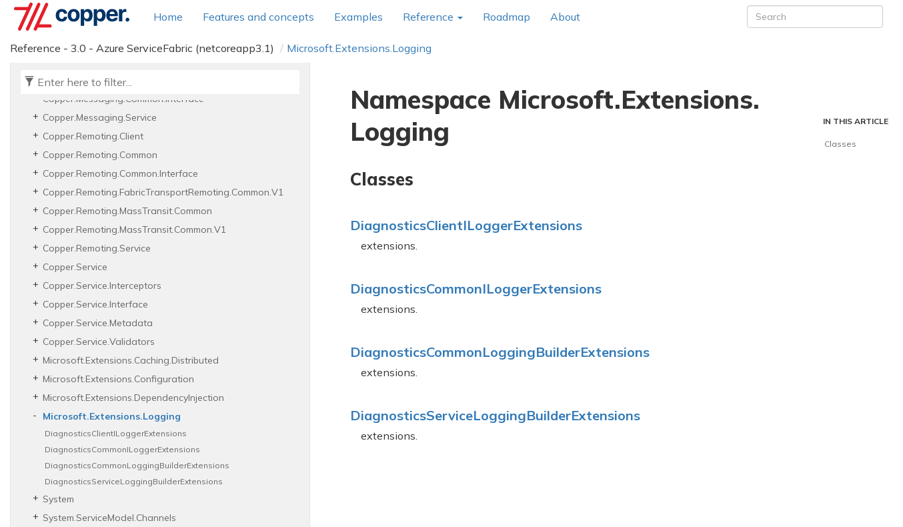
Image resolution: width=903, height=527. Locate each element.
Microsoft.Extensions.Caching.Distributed (131, 360)
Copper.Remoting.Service (97, 248)
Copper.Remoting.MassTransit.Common (127, 211)
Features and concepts (258, 16)
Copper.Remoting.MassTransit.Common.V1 (134, 229)
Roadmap (506, 16)
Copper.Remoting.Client (93, 136)
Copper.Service (75, 267)
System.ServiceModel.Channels (109, 518)
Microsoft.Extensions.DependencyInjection (133, 398)
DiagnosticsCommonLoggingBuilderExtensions (137, 465)
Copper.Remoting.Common (100, 155)
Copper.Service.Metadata (98, 323)
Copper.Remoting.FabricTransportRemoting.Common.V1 (163, 192)
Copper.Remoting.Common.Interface (120, 173)
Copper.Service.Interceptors (102, 286)
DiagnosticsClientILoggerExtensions (116, 433)
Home (168, 16)
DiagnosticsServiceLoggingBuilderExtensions (134, 481)
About (565, 16)
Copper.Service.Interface (95, 304)
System (58, 499)
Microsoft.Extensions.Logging (359, 48)
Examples (358, 16)
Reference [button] (433, 16)
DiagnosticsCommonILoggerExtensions (122, 449)
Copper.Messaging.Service (100, 117)
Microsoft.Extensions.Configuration (118, 379)
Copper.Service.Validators (99, 342)
